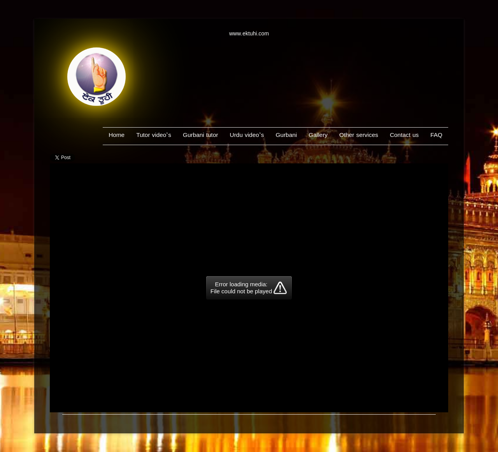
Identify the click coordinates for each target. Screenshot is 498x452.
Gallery (318, 136)
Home (116, 136)
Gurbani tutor (200, 136)
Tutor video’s (153, 136)
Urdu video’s (247, 136)
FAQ (436, 136)
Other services (358, 136)
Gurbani (286, 136)
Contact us (404, 136)
